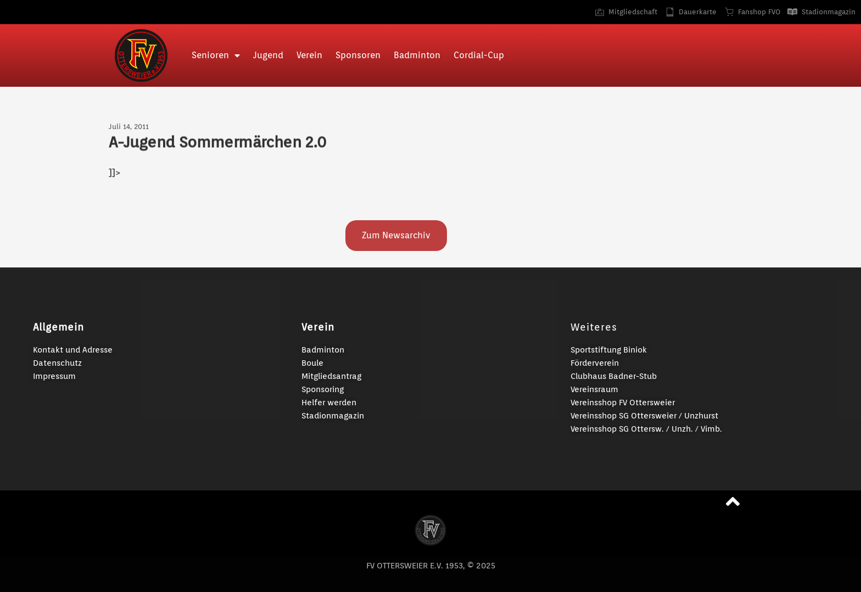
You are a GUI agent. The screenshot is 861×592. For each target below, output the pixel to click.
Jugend (268, 55)
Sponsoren (358, 55)
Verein (309, 55)
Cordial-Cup (479, 55)
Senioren (216, 55)
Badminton (417, 55)
